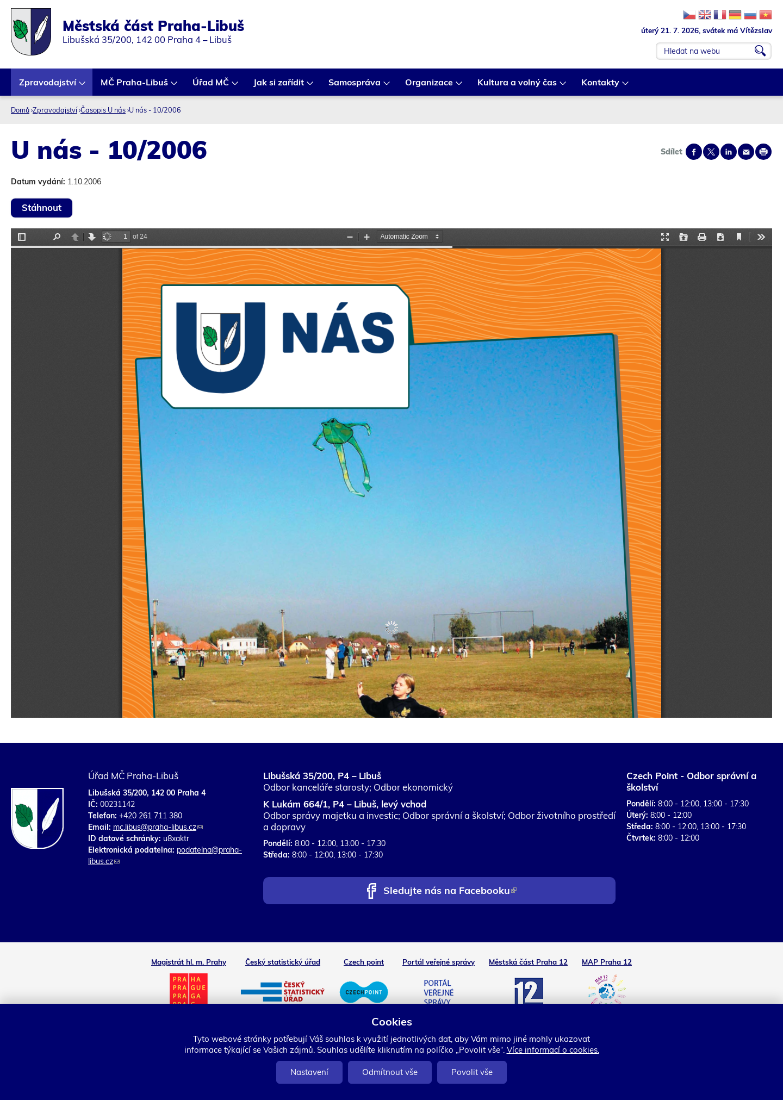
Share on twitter (711, 152)
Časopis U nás (103, 109)
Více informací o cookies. (553, 1050)
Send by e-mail (746, 152)
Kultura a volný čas (517, 86)
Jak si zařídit (279, 86)
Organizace (429, 86)
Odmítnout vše (390, 1072)
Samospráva (355, 86)
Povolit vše (472, 1072)
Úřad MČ (211, 86)
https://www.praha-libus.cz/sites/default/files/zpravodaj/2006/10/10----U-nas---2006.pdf (391, 473)
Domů (20, 109)
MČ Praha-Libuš (134, 86)
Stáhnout (41, 207)
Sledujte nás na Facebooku (450, 891)
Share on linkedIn (728, 152)
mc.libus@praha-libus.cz (158, 827)
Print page (763, 152)
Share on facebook (694, 152)
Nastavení (309, 1072)
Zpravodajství (48, 86)
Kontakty (601, 86)
